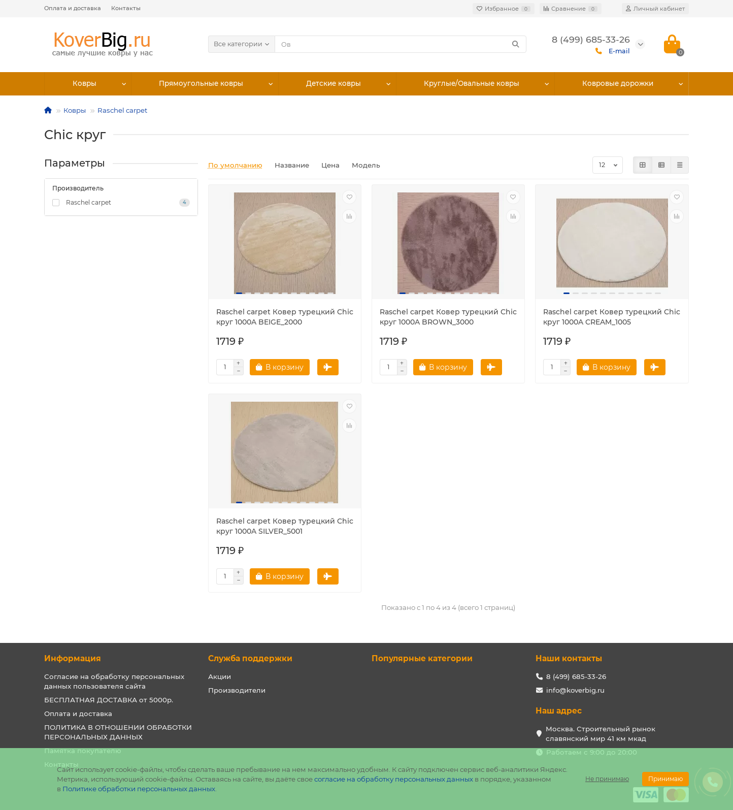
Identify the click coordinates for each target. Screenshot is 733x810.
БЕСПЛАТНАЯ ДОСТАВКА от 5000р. (108, 700)
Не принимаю (607, 779)
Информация (72, 658)
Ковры (84, 84)
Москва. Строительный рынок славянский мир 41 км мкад (600, 733)
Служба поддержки (250, 658)
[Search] (401, 44)
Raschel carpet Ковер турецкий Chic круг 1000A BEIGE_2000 (284, 317)
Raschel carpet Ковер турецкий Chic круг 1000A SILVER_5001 (284, 526)
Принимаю (665, 779)
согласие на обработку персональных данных (393, 779)
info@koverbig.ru (575, 690)
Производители (236, 690)
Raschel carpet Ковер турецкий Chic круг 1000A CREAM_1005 (611, 317)
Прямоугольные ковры (201, 84)
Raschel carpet (122, 110)
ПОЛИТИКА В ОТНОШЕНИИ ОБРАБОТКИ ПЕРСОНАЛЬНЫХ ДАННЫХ (118, 732)
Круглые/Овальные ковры (472, 84)
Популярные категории (422, 658)
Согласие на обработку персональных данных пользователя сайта (114, 681)
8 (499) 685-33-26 (576, 676)
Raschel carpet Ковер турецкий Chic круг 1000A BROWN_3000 (448, 317)
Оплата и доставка (72, 8)
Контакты (126, 8)
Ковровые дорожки (618, 84)
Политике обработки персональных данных (138, 789)
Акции (219, 676)
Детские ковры (334, 84)
